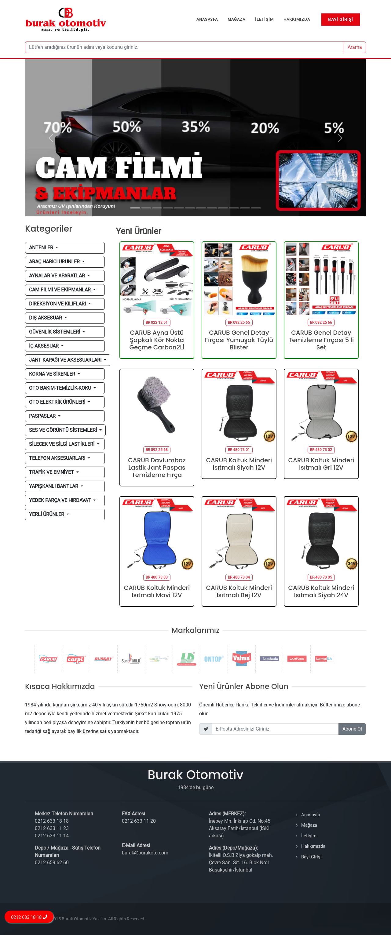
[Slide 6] (190, 207)
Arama (355, 47)
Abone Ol (352, 729)
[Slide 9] (223, 207)
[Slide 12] (256, 207)
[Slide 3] (157, 207)
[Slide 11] (245, 207)
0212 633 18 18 (29, 917)
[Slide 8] (212, 207)
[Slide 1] (135, 207)
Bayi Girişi (311, 857)
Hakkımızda (313, 846)
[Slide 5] (179, 207)
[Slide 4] (168, 207)
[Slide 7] (201, 207)
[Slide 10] (234, 207)
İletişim (308, 836)
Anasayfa (310, 815)
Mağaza (309, 825)
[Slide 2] (146, 207)
